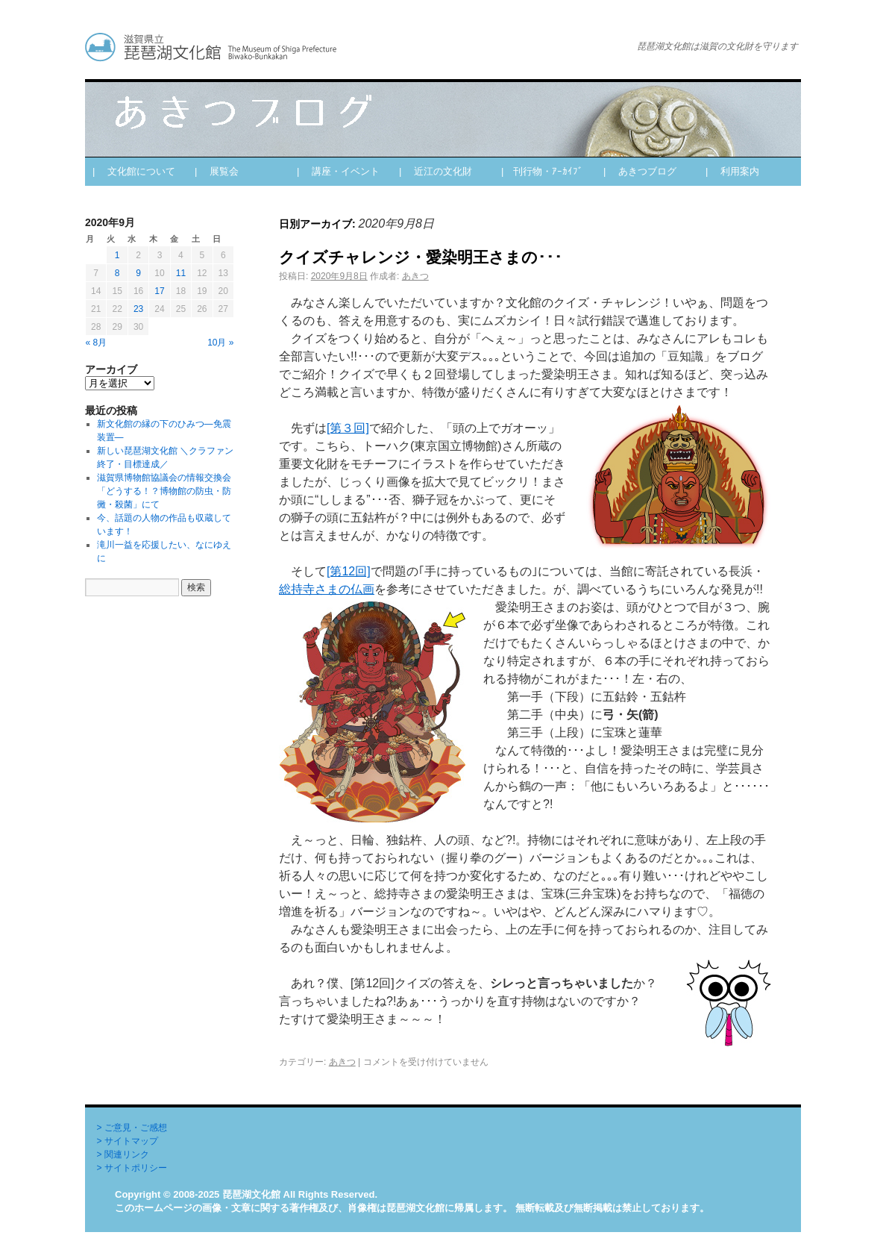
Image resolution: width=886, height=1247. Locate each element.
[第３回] (348, 428)
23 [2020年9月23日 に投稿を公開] (138, 309)
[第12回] (349, 571)
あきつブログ (346, 47)
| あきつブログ (639, 171)
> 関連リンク (123, 1154)
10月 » (220, 342)
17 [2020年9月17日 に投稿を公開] (159, 291)
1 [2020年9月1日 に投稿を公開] (117, 255)
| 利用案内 (732, 171)
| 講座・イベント (338, 171)
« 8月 (96, 342)
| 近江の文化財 (435, 171)
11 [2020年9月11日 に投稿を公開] (181, 273)
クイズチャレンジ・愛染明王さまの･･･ (420, 257)
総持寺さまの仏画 (326, 589)
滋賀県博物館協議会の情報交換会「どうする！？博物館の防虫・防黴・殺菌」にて (164, 491)
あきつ (415, 276)
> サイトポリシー (132, 1168)
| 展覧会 (217, 171)
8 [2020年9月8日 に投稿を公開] (117, 273)
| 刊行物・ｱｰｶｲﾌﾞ (542, 171)
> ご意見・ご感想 (132, 1127)
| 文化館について (133, 171)
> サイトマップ (127, 1141)
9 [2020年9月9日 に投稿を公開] (138, 273)
